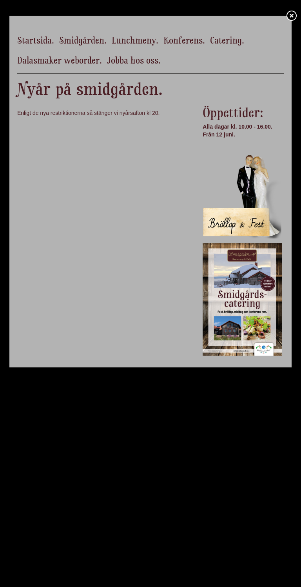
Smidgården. (83, 41)
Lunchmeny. (135, 41)
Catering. (227, 41)
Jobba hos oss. (134, 61)
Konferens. (184, 41)
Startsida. (35, 41)
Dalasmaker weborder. (59, 61)
